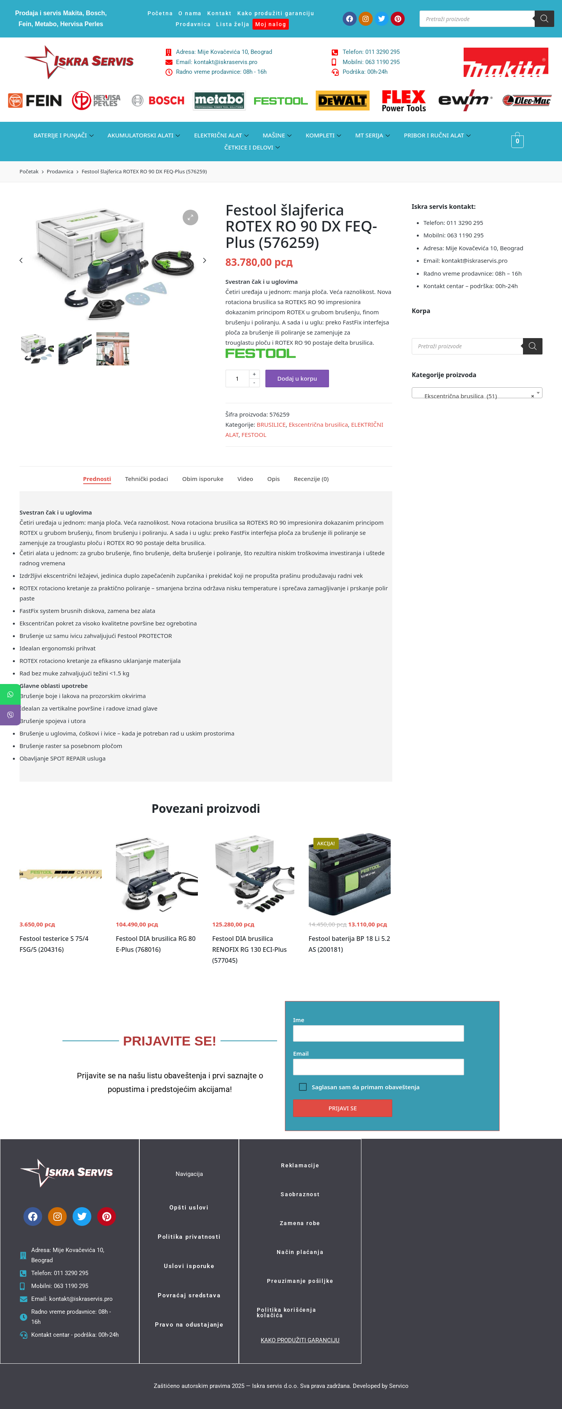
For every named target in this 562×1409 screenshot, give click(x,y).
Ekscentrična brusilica (318, 424)
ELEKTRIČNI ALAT (221, 135)
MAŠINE (277, 135)
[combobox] (477, 392)
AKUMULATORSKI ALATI (144, 135)
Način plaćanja (300, 1252)
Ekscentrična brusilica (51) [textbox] (474, 395)
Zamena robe (300, 1223)
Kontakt (219, 13)
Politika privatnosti (189, 1236)
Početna (160, 13)
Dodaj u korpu (297, 378)
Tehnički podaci (146, 479)
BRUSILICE (271, 424)
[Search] (544, 19)
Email (378, 1060)
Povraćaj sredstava (189, 1295)
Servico (399, 1385)
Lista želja (233, 24)
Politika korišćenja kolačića (286, 1312)
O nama (190, 13)
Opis (273, 479)
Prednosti (97, 479)
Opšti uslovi (189, 1207)
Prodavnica (193, 24)
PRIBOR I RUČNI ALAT (437, 135)
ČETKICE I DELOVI (252, 147)
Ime (378, 1026)
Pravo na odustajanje (189, 1324)
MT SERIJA (372, 135)
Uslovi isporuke (189, 1266)
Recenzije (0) (311, 479)
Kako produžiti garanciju (276, 13)
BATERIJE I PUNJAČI (64, 135)
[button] (190, 217)
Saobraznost (300, 1194)
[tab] (97, 479)
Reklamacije (300, 1165)
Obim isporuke (203, 479)
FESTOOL (254, 434)
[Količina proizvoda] (237, 378)
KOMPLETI (323, 135)
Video (245, 479)
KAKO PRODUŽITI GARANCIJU (300, 1340)
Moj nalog (270, 24)
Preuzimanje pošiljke (300, 1281)
